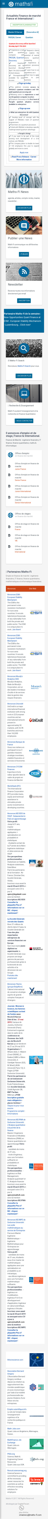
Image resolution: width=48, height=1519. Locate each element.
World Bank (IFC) (14, 786)
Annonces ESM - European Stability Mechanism (14, 597)
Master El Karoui (15, 32)
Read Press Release (20, 157)
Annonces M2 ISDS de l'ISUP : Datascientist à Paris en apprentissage (16, 816)
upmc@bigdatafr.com (16, 894)
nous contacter (24, 421)
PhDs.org (11, 1454)
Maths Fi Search (24, 366)
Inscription (24, 301)
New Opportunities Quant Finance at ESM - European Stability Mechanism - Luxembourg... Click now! (22, 321)
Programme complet (15, 1111)
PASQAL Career (14, 37)
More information (24, 160)
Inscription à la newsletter (24, 25)
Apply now (24, 152)
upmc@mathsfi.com (16, 1195)
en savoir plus (24, 208)
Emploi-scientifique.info (16, 1409)
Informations (12, 1114)
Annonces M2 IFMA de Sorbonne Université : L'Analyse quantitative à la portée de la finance (16, 1125)
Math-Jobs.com (13, 1429)
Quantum (29, 37)
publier (24, 254)
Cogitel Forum (23, 1504)
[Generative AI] (32, 32)
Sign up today (25, 83)
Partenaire (9, 313)
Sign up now (25, 108)
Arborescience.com (15, 1360)
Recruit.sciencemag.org (16, 1471)
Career (33, 157)
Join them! (16, 630)
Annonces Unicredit (15, 704)
